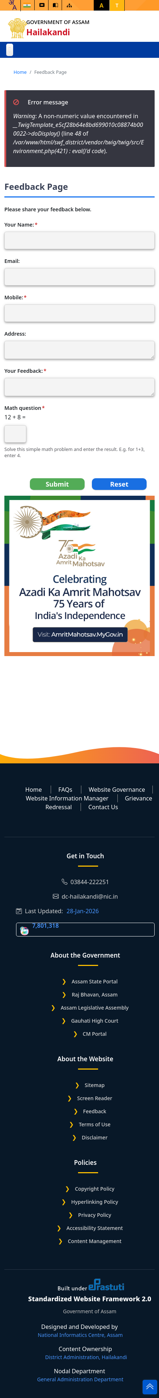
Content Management (94, 1241)
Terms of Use (94, 1124)
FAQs (65, 790)
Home (20, 72)
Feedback (94, 1111)
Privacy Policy (94, 1214)
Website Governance (117, 790)
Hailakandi (48, 32)
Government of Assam (57, 22)
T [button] (117, 5)
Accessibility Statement (94, 1228)
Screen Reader (94, 1098)
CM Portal (95, 1033)
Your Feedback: (23, 371)
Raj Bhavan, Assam (95, 994)
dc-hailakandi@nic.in (85, 896)
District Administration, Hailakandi (86, 1357)
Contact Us (103, 807)
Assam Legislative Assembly (94, 1007)
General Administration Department (80, 1379)
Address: (15, 334)
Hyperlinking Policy (94, 1201)
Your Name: (19, 224)
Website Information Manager (67, 798)
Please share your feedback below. (47, 209)
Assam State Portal (95, 981)
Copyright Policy (94, 1188)
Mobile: (13, 297)
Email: (12, 261)
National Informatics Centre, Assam (80, 1334)
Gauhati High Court (94, 1020)
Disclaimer (94, 1137)
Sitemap (95, 1085)
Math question (22, 408)
